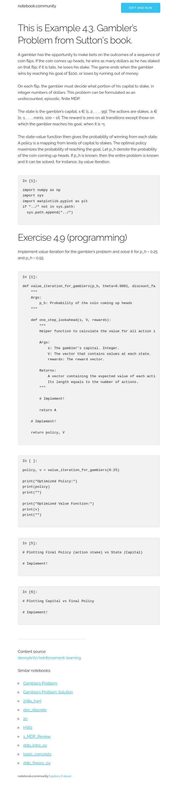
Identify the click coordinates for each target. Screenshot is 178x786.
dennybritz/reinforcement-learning (49, 657)
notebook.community (37, 6)
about (67, 776)
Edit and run (140, 8)
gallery (56, 776)
